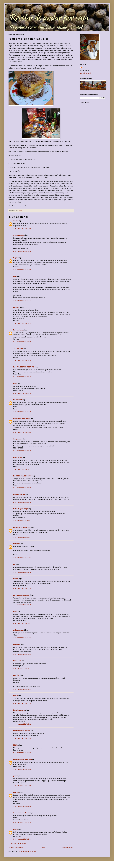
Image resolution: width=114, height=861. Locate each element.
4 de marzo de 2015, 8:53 (21, 537)
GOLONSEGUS (18, 235)
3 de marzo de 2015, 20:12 (22, 393)
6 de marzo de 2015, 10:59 (22, 753)
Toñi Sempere (18, 348)
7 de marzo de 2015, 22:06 (22, 806)
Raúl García (17, 457)
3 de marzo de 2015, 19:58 (22, 360)
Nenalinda (16, 644)
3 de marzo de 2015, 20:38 (22, 412)
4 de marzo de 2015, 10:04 (22, 558)
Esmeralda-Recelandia (21, 595)
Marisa (15, 829)
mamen (16, 221)
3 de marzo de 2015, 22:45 (22, 502)
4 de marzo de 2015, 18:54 (22, 654)
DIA (30, 43)
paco (15, 776)
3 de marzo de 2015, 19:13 (22, 301)
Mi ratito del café (19, 494)
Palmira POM (17, 400)
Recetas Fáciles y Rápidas (22, 759)
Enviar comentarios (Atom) (27, 851)
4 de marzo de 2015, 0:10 (21, 521)
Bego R (16, 258)
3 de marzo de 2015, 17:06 (22, 228)
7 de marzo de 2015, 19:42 (22, 769)
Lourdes (16, 675)
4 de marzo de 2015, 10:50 (22, 588)
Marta (15, 383)
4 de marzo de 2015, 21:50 (22, 703)
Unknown (16, 544)
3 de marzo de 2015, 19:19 (22, 323)
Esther (15, 696)
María (15, 611)
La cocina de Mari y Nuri (21, 527)
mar (14, 564)
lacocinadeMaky (19, 710)
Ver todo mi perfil (85, 73)
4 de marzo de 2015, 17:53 (22, 638)
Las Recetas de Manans (21, 731)
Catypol (16, 792)
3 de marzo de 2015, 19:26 (22, 342)
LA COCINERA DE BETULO (23, 476)
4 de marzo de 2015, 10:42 (22, 572)
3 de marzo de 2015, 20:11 (22, 377)
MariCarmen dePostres (21, 418)
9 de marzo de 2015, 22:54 (22, 839)
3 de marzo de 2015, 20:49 (22, 451)
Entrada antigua (67, 847)
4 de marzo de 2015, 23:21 (22, 724)
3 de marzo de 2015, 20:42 (22, 432)
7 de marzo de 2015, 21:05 (22, 785)
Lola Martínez (18, 330)
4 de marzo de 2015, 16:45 (22, 623)
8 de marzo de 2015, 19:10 (22, 822)
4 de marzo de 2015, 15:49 (22, 605)
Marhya (16, 579)
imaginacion (17, 439)
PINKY (15, 745)
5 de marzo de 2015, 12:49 (22, 738)
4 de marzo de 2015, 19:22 (22, 668)
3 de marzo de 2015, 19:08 (22, 270)
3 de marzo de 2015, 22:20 (22, 488)
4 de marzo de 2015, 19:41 (22, 689)
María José (17, 661)
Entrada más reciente (16, 847)
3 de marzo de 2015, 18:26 (22, 251)
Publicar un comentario (18, 843)
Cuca (15, 276)
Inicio (43, 847)
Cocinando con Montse (21, 813)
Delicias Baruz (18, 630)
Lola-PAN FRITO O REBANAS (23, 367)
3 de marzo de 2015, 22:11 (22, 469)
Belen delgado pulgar (20, 509)
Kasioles (16, 307)
